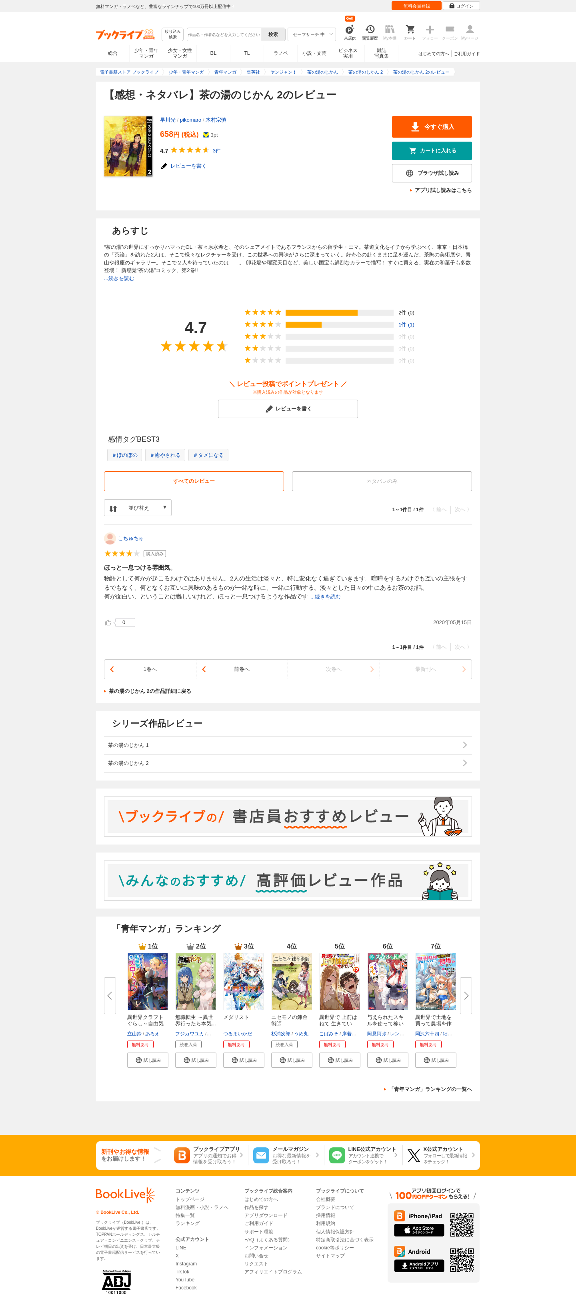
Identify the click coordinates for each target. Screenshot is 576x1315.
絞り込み (173, 34)
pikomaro (190, 120)
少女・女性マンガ (180, 53)
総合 (113, 53)
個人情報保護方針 (335, 1232)
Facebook (186, 1288)
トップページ (190, 1199)
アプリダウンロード (266, 1215)
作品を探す (256, 1207)
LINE (181, 1248)
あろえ (152, 1034)
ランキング (188, 1223)
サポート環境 (258, 1232)
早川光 (168, 120)
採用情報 (325, 1215)
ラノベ (281, 53)
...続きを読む (119, 278)
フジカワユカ (189, 1034)
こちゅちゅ (131, 538)
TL (247, 53)
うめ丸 (301, 1034)
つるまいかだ (237, 1034)
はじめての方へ (433, 53)
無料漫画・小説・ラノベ (202, 1207)
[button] (147, 1060)
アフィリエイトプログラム (273, 1272)
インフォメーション (266, 1248)
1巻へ (150, 669)
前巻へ (242, 669)
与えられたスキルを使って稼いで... (385, 1023)
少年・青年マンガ (146, 53)
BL (213, 53)
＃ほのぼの (125, 455)
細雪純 (450, 1034)
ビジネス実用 (348, 53)
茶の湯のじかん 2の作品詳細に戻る (150, 691)
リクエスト (256, 1264)
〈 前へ (438, 509)
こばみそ (328, 1034)
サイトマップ (330, 1256)
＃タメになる (208, 455)
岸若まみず (354, 1034)
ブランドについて (335, 1207)
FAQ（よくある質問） (268, 1240)
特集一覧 (185, 1215)
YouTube (185, 1280)
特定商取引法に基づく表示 (345, 1240)
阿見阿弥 (376, 1034)
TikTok (182, 1272)
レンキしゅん (404, 1034)
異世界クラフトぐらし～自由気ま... (145, 1023)
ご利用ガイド (467, 53)
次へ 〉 (463, 509)
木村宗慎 (216, 120)
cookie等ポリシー (335, 1248)
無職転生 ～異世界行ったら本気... (195, 1020)
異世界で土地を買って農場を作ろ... (433, 1023)
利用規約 (325, 1223)
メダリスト (236, 1017)
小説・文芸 (314, 53)
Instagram (186, 1264)
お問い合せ (256, 1256)
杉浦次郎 (280, 1034)
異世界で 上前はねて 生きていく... (338, 1023)
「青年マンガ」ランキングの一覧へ (430, 1089)
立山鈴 (134, 1034)
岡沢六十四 (427, 1034)
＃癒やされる (165, 455)
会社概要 (325, 1199)
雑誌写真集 (381, 53)
